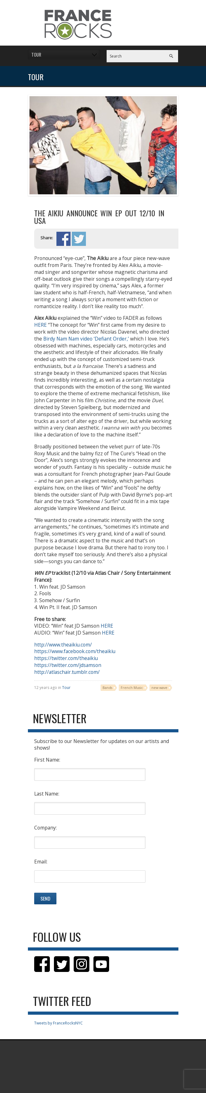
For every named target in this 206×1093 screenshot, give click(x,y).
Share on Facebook (63, 239)
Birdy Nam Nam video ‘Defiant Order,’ (86, 338)
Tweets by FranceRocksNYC (58, 1023)
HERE (40, 324)
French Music (132, 687)
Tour (66, 687)
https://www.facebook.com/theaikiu (74, 651)
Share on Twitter (79, 239)
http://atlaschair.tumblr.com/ (67, 672)
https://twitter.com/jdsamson (67, 665)
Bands (107, 687)
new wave (159, 687)
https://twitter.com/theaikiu (66, 658)
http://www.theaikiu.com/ (63, 644)
